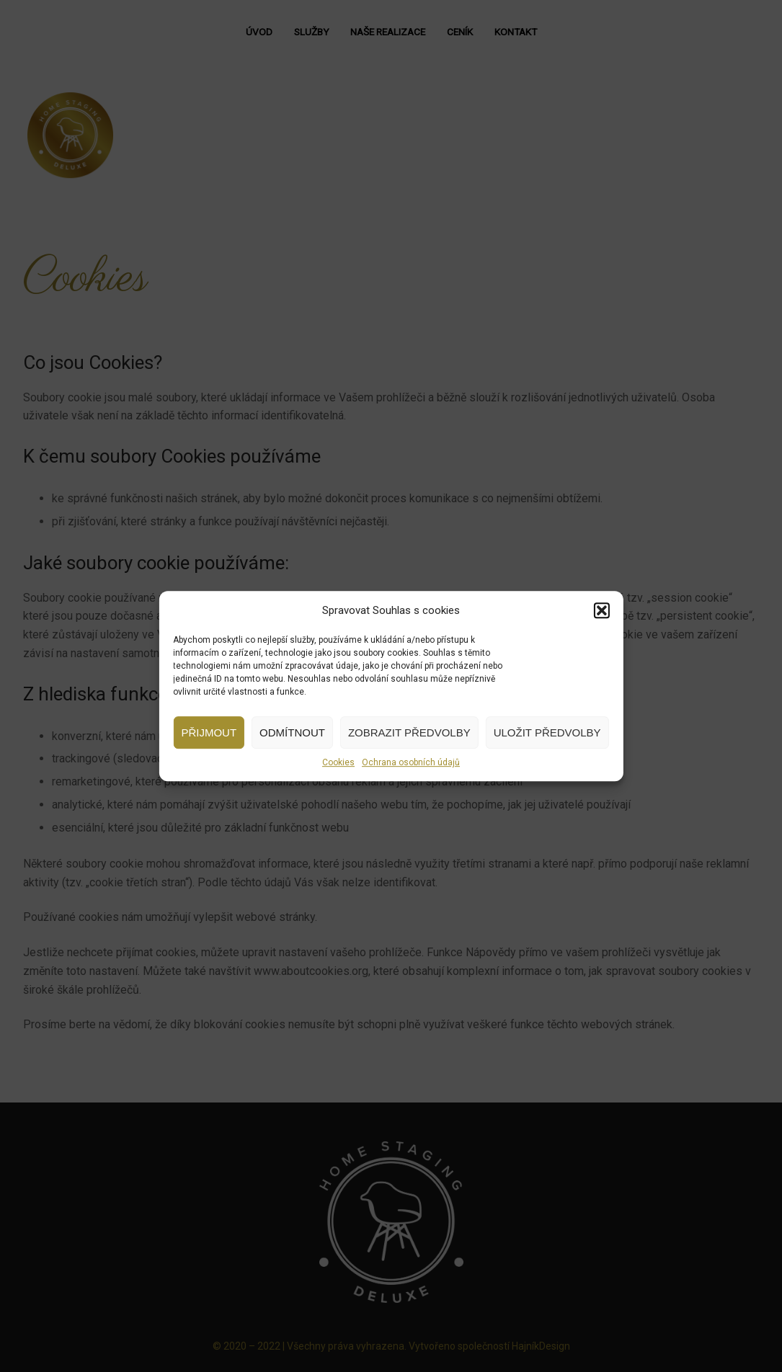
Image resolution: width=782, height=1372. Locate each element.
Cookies (338, 762)
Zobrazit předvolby (409, 732)
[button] (602, 610)
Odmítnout (292, 732)
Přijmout (208, 732)
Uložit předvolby (547, 732)
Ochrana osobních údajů (411, 762)
